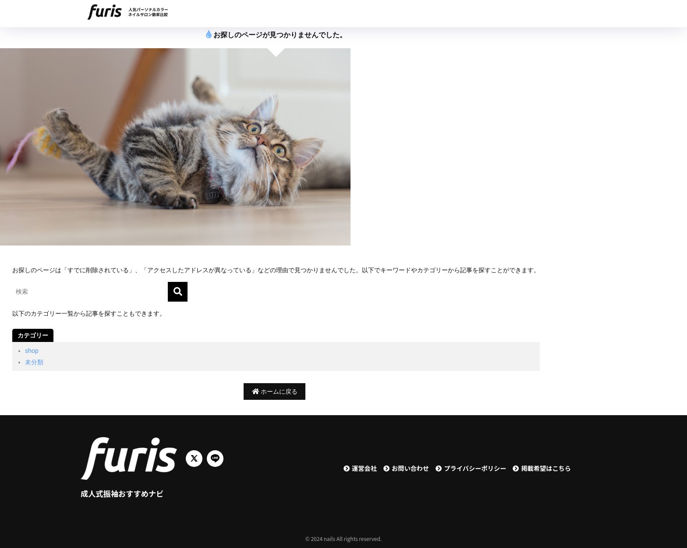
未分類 (34, 362)
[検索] (178, 292)
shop (32, 350)
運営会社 (364, 468)
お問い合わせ (410, 468)
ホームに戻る (274, 391)
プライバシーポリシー (475, 468)
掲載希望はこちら (546, 468)
